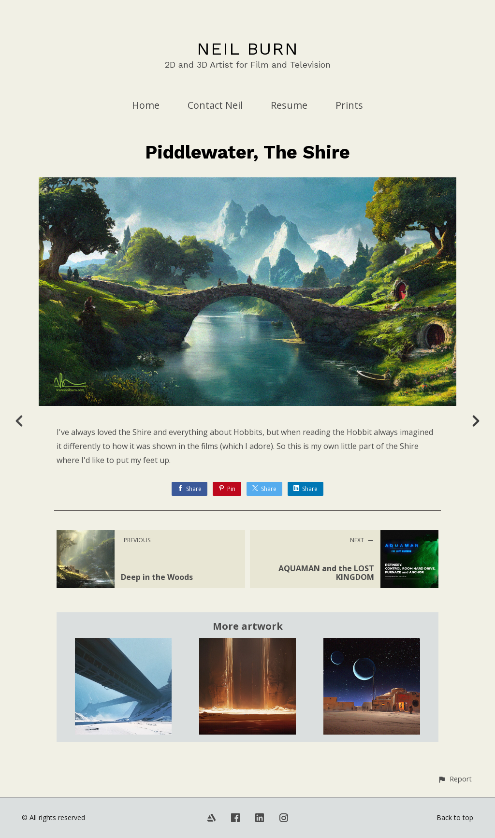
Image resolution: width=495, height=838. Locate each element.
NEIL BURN (248, 49)
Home (146, 105)
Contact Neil (215, 105)
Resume (289, 105)
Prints (349, 105)
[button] (455, 779)
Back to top (455, 817)
